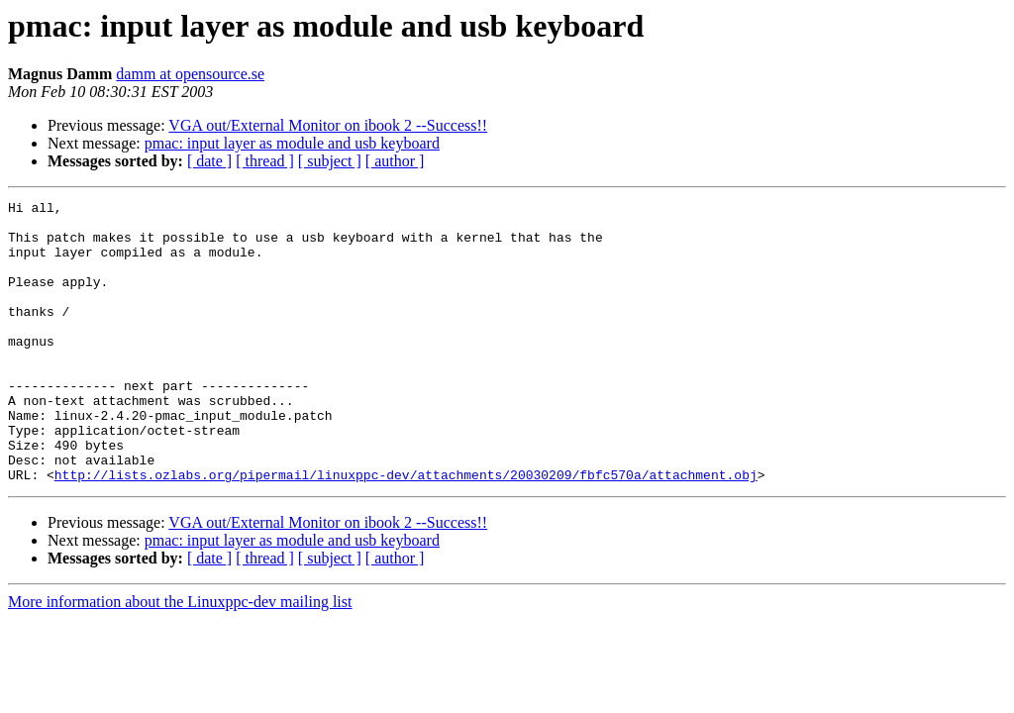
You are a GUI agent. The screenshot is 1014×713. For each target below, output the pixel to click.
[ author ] (395, 161)
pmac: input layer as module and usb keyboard (292, 143)
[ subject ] (329, 161)
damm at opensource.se (190, 73)
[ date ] (209, 161)
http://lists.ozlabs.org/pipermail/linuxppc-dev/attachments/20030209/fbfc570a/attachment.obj (406, 531)
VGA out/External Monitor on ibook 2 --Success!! (327, 125)
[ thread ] (265, 161)
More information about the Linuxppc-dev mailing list (180, 658)
